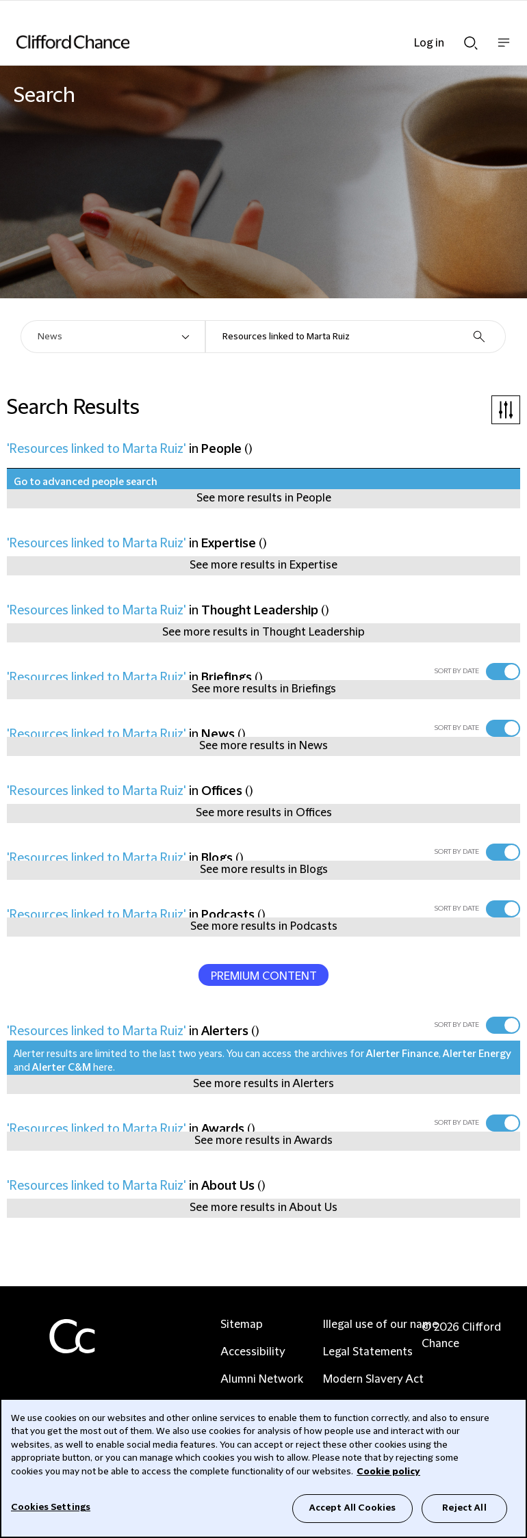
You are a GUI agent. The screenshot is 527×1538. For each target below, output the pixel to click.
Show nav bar (504, 49)
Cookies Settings (50, 1507)
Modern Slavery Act (373, 1379)
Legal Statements (368, 1352)
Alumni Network (261, 1379)
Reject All (464, 1507)
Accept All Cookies (352, 1507)
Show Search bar (471, 43)
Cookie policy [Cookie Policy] (388, 1471)
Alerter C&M (61, 1068)
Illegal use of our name (380, 1324)
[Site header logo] (243, 42)
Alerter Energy (477, 1054)
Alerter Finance (402, 1054)
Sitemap (241, 1324)
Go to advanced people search (85, 482)
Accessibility (252, 1352)
